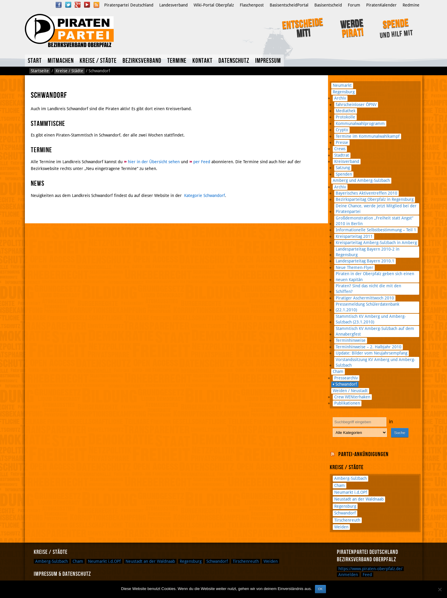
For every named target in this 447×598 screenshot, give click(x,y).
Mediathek (346, 110)
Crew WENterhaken (352, 397)
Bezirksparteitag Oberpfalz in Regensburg (375, 199)
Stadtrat (341, 155)
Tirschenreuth (347, 520)
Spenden (344, 174)
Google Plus (77, 4)
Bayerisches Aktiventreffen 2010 (366, 193)
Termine (176, 61)
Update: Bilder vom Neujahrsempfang (371, 353)
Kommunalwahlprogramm (360, 123)
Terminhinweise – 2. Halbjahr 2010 (368, 346)
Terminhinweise (351, 340)
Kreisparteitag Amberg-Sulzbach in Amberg (376, 242)
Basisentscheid (328, 5)
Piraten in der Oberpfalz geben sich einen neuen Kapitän (375, 276)
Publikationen (347, 403)
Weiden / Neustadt (350, 390)
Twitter (68, 4)
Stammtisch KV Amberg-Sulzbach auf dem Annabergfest (375, 331)
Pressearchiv (346, 378)
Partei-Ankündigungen (363, 454)
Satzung (343, 167)
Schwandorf (346, 384)
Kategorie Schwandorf (204, 195)
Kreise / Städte (98, 61)
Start (35, 61)
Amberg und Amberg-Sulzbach (361, 180)
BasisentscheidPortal (289, 5)
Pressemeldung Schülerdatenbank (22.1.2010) (367, 307)
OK (320, 589)
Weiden (341, 527)
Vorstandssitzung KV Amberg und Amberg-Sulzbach (375, 362)
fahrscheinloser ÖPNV (356, 104)
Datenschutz (233, 61)
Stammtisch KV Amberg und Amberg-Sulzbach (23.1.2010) (371, 319)
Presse (342, 142)
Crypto (342, 129)
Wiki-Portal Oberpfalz (214, 5)
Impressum (268, 61)
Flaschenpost (252, 5)
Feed (367, 574)
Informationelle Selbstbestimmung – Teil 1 (376, 229)
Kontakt (202, 61)
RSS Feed (96, 4)
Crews (339, 148)
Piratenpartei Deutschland (128, 5)
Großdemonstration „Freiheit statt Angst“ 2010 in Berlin (374, 221)
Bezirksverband (142, 61)
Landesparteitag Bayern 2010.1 (365, 261)
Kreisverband (346, 161)
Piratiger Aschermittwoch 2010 (365, 298)
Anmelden (348, 574)
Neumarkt (342, 85)
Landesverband (173, 5)
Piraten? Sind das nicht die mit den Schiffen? (368, 288)
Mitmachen (61, 61)
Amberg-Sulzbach (350, 478)
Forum (354, 5)
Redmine (411, 5)
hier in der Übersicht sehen (154, 161)
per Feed (201, 161)
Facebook (58, 4)
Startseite (40, 70)
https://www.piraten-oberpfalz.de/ (370, 568)
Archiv (340, 98)
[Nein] (440, 589)
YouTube (87, 4)
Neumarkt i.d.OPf (350, 492)
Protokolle (345, 117)
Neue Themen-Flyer (354, 267)
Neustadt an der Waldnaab (359, 499)
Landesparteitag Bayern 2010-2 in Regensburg (367, 252)
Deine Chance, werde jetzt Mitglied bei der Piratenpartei (376, 208)
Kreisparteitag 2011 (354, 236)
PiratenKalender (381, 5)
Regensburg (344, 91)
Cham (338, 371)
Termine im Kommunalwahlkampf (368, 136)
